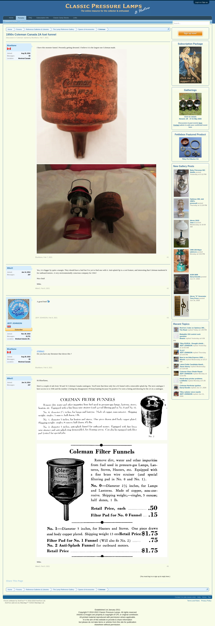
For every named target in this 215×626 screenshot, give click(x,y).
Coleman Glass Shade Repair (191, 371)
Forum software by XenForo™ (25, 601)
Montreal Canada (24, 58)
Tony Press (194, 298)
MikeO (10, 268)
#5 (168, 566)
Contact (176, 125)
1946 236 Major (196, 250)
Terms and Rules (193, 601)
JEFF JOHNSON (14, 323)
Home (11, 18)
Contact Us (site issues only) (185, 597)
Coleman (19, 38)
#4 (168, 367)
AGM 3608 (194, 275)
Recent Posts (25, 21)
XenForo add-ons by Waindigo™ (17, 603)
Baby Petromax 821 (197, 170)
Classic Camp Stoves (61, 18)
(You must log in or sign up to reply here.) (155, 576)
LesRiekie (183, 381)
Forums (21, 18)
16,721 (28, 336)
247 (29, 275)
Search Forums (11, 21)
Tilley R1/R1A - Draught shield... (192, 343)
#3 (168, 318)
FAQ (30, 18)
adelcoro (193, 252)
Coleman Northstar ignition (190, 385)
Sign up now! (190, 33)
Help (199, 597)
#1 (168, 257)
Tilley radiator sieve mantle (190, 392)
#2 (168, 288)
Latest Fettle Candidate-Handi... (192, 364)
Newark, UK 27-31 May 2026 (190, 119)
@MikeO (40, 351)
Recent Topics (181, 324)
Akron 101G (194, 220)
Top (209, 597)
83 (29, 56)
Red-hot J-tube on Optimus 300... (192, 328)
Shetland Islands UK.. (22, 339)
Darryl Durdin (195, 277)
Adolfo (192, 172)
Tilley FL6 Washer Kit (190, 158)
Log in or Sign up (201, 2)
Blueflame (35, 38)
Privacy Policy (206, 601)
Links (75, 18)
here (200, 123)
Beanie (182, 338)
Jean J (192, 222)
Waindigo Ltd (39, 603)
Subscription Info (42, 18)
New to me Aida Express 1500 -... (192, 357)
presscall (193, 203)
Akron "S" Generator (198, 296)
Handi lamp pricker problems (191, 378)
